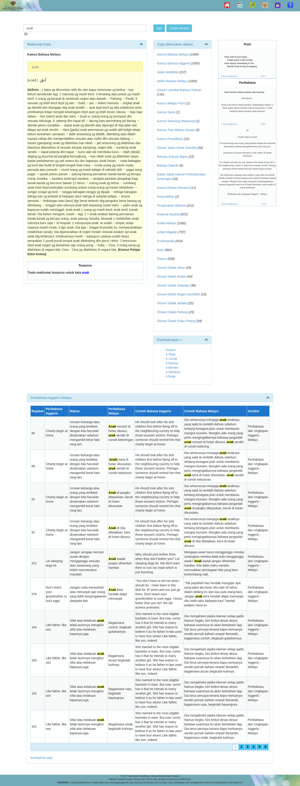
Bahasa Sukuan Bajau (172, 156)
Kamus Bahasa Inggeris (173, 63)
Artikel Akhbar (166, 223)
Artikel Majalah (167, 232)
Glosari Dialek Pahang (172, 312)
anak (35, 67)
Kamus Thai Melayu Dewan (176, 130)
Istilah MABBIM (167, 72)
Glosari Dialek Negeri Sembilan (178, 294)
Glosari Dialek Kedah (171, 276)
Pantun (162, 259)
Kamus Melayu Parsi (171, 103)
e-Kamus (172, 363)
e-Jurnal (171, 358)
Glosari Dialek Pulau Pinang (176, 321)
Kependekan (165, 196)
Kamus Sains (166, 112)
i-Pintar (171, 376)
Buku (160, 250)
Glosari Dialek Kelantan (173, 285)
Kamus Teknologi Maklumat (176, 121)
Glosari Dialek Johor (171, 267)
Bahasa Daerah (167, 165)
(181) (263, 124)
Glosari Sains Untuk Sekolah (176, 147)
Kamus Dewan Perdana (173, 187)
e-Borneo (172, 367)
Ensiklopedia (165, 241)
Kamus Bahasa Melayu (173, 54)
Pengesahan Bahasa (171, 205)
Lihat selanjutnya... (230, 76)
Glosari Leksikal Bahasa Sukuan (179, 90)
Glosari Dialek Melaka (172, 303)
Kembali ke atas (41, 758)
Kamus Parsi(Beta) (170, 139)
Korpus (171, 350)
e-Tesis (171, 354)
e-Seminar (173, 372)
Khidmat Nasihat (168, 214)
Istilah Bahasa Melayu (172, 81)
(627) (263, 76)
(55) (264, 204)
